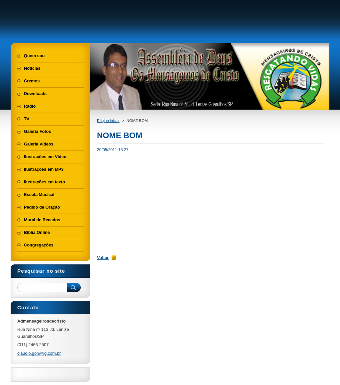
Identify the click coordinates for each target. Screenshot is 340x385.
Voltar (103, 257)
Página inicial (108, 121)
